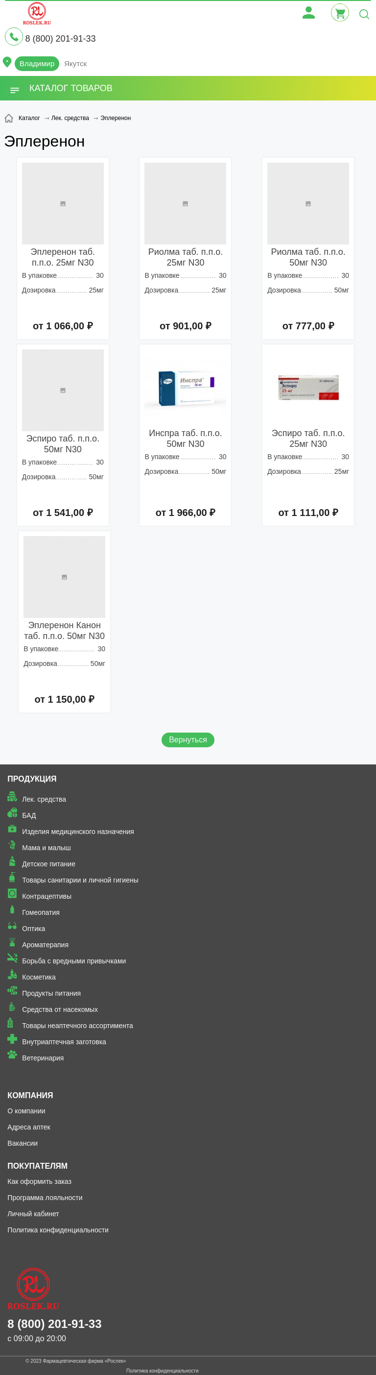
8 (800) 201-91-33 (60, 39)
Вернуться (188, 740)
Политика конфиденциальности (58, 1230)
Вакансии (22, 1143)
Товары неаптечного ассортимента (77, 1026)
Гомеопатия (41, 912)
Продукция (31, 779)
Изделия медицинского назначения (78, 831)
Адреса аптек (28, 1127)
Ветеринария (43, 1058)
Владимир (37, 63)
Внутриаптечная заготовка (64, 1042)
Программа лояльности (44, 1198)
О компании (26, 1111)
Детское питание (48, 864)
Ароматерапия (45, 945)
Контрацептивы (46, 896)
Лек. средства (44, 799)
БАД (29, 815)
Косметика (38, 977)
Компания (30, 1095)
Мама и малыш (46, 848)
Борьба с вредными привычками (74, 961)
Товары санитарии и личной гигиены (80, 880)
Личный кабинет (33, 1214)
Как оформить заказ (39, 1181)
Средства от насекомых (60, 1009)
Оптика (33, 929)
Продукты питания (51, 993)
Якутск (75, 63)
